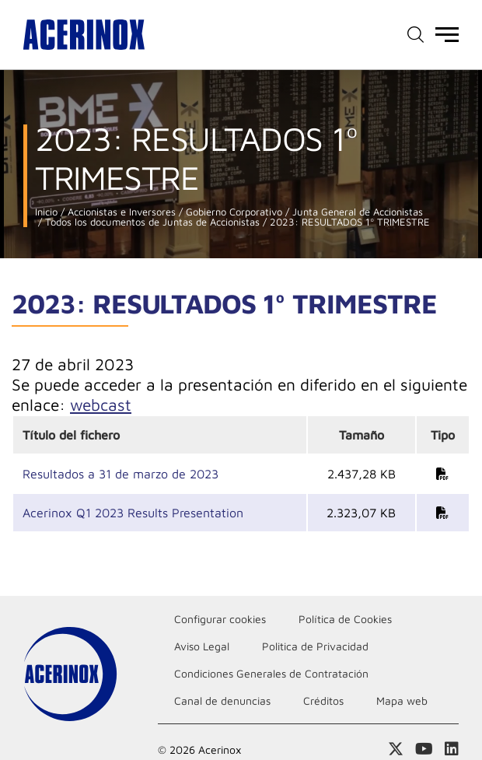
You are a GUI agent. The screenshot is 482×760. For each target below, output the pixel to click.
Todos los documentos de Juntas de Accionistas (151, 222)
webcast (100, 404)
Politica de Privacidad (315, 646)
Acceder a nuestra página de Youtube (424, 749)
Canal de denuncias (222, 700)
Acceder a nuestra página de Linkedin (452, 749)
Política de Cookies (345, 618)
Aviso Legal (201, 646)
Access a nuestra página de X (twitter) (395, 749)
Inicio (46, 212)
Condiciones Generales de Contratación (271, 673)
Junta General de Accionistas (356, 212)
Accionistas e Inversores (120, 212)
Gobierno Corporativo (232, 212)
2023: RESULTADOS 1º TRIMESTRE (348, 222)
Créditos (323, 700)
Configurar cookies (220, 618)
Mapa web (402, 700)
